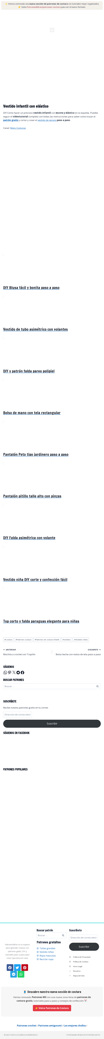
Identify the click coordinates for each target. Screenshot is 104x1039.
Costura (8, 639)
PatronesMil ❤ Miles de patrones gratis (83, 1035)
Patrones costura (23, 639)
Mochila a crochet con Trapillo (26, 652)
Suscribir (52, 723)
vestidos (66, 639)
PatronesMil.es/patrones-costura (44, 7)
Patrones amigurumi (50, 1025)
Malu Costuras (18, 128)
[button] (52, 30)
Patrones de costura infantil (47, 639)
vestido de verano (47, 120)
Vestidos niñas (81, 639)
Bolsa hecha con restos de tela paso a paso (77, 652)
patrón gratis (10, 120)
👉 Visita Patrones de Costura (52, 1008)
